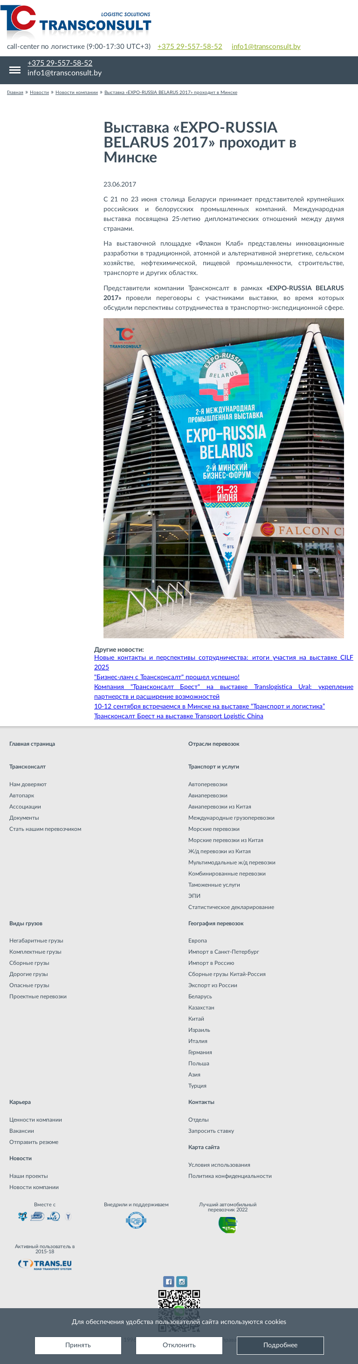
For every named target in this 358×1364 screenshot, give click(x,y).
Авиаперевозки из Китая (219, 806)
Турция (197, 1086)
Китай (196, 1019)
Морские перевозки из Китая (225, 840)
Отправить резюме (33, 1142)
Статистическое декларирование (231, 907)
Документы (24, 818)
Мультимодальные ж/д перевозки (231, 862)
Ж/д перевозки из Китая (219, 851)
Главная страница (32, 744)
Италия (197, 1041)
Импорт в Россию (211, 963)
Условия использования (219, 1165)
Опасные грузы (29, 985)
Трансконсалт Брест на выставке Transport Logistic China (178, 716)
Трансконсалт (27, 766)
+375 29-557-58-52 (190, 46)
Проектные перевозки (38, 996)
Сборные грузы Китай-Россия (227, 974)
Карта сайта (204, 1147)
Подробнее (280, 1345)
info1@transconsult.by (266, 46)
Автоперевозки (207, 784)
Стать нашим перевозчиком (45, 829)
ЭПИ (194, 896)
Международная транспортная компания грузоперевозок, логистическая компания (179, 23)
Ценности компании (35, 1120)
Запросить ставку (211, 1131)
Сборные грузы (29, 963)
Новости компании (34, 1187)
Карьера (20, 1102)
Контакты (201, 1102)
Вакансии (21, 1131)
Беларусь (200, 996)
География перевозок (216, 923)
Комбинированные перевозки (227, 873)
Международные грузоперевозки (231, 818)
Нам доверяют (28, 784)
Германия (200, 1052)
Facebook (168, 1282)
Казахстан (201, 1007)
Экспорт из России (212, 985)
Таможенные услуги (214, 885)
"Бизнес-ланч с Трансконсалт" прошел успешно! (167, 677)
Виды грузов (25, 923)
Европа (197, 940)
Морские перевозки (214, 829)
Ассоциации (25, 806)
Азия (194, 1074)
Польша (198, 1063)
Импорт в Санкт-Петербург (223, 952)
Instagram (182, 1282)
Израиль (199, 1030)
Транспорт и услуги (213, 766)
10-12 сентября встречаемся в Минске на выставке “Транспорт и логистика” (209, 706)
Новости (20, 1158)
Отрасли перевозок (214, 744)
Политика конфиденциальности (230, 1176)
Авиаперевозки (207, 795)
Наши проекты (28, 1176)
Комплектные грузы (35, 952)
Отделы (198, 1120)
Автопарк (21, 795)
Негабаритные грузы (36, 940)
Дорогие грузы (28, 974)
